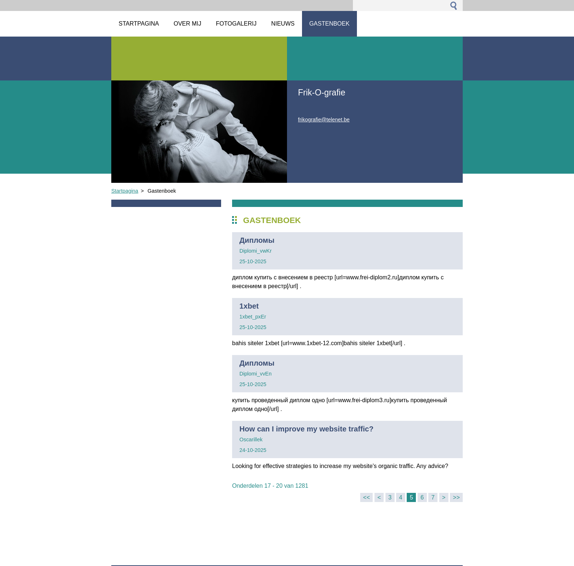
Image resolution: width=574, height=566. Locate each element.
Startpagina (124, 191)
